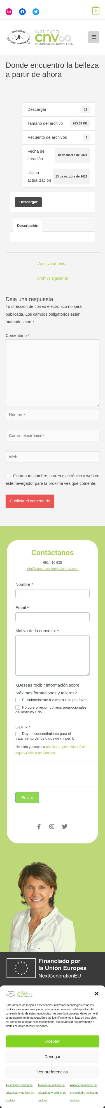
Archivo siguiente (52, 278)
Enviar (27, 797)
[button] (96, 993)
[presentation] (57, 773)
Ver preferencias (52, 1071)
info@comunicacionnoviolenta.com (53, 569)
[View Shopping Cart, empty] (95, 10)
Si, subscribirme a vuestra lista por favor (51, 700)
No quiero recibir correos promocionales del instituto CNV (51, 709)
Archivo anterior (52, 263)
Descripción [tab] (27, 226)
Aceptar (52, 1041)
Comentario (17, 335)
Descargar (28, 202)
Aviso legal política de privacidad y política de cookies (20, 1093)
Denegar (53, 1056)
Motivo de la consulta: (37, 630)
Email (22, 607)
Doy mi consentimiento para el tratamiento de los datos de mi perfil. (44, 736)
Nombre (24, 584)
